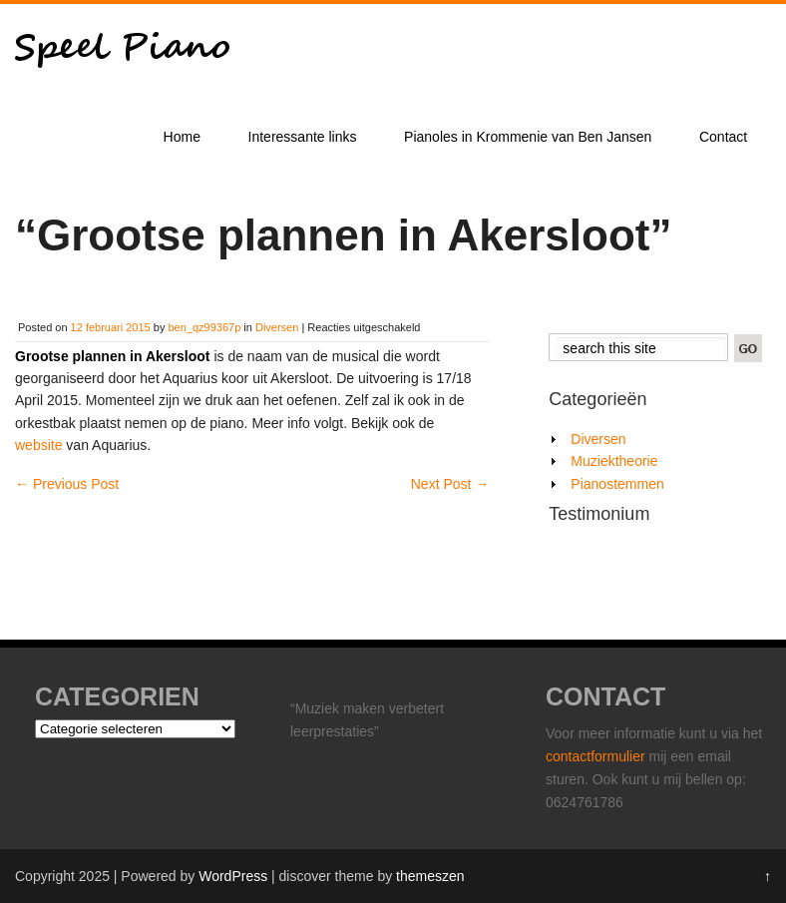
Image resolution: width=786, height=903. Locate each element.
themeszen (430, 876)
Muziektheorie (614, 461)
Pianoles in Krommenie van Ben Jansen (527, 137)
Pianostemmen (617, 484)
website (38, 445)
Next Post (450, 484)
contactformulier (597, 756)
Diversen (276, 327)
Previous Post (67, 484)
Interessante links (302, 137)
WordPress (232, 876)
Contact (723, 137)
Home (182, 137)
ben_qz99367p (204, 327)
